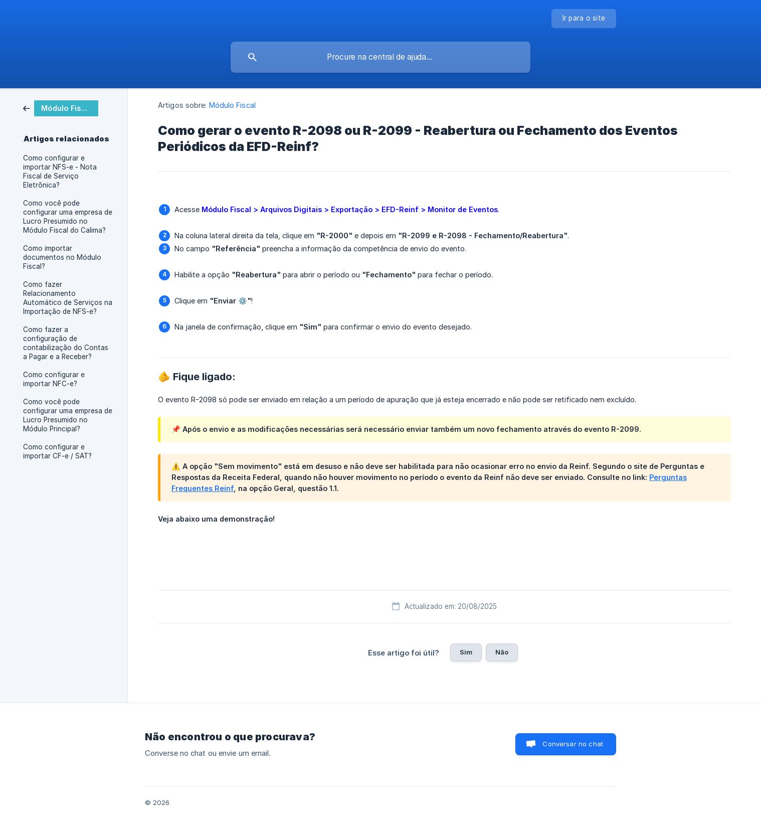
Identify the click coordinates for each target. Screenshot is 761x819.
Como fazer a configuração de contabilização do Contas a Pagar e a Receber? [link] (65, 343)
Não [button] (501, 652)
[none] (584, 18)
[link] (60, 107)
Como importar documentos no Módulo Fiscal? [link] (62, 257)
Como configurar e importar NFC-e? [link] (54, 379)
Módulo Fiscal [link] (232, 105)
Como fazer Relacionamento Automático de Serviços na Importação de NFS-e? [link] (67, 297)
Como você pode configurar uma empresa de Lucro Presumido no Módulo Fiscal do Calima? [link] (67, 216)
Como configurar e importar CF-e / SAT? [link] (57, 451)
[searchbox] (380, 57)
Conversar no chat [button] (572, 744)
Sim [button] (466, 652)
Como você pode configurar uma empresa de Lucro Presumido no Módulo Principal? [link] (67, 415)
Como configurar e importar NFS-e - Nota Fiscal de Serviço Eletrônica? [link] (60, 171)
